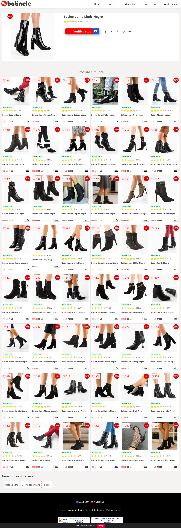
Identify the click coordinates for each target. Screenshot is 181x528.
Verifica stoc (86, 31)
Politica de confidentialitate (91, 510)
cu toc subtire (130, 4)
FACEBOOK (82, 501)
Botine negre (11, 484)
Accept (101, 525)
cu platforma (170, 4)
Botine (97, 4)
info (27, 121)
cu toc (112, 4)
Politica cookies (113, 510)
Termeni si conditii (67, 510)
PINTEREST (97, 501)
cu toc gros (150, 4)
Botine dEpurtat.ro (31, 484)
